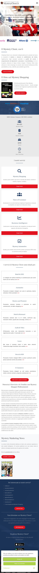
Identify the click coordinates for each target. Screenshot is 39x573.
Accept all (19, 559)
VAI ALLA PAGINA (7, 71)
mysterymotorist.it (9, 488)
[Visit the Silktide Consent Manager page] (34, 568)
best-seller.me (8, 492)
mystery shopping (14, 423)
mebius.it (7, 486)
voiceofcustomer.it (9, 490)
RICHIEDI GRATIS (20, 93)
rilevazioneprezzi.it (9, 499)
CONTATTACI (19, 508)
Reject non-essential (20, 563)
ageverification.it (9, 497)
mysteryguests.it (9, 495)
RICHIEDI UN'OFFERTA (19, 28)
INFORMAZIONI (19, 527)
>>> (18, 279)
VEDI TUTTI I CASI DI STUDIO (19, 379)
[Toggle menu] (37, 3)
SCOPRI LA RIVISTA (8, 456)
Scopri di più (19, 186)
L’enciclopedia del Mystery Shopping (14, 504)
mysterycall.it (8, 502)
